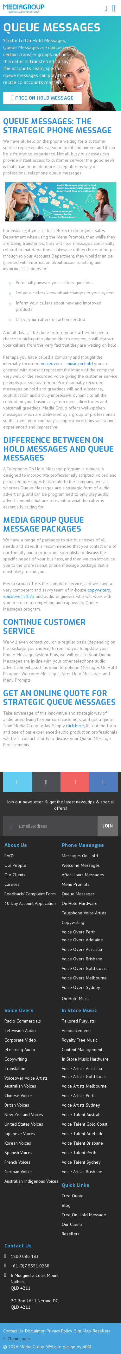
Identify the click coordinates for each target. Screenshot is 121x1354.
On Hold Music (75, 998)
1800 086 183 (25, 1256)
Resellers (71, 1234)
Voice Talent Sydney (81, 1162)
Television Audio (20, 1030)
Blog (66, 1205)
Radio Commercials (22, 1021)
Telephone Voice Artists (84, 913)
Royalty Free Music (79, 1040)
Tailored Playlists (78, 1021)
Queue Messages (78, 894)
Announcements (77, 1030)
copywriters (99, 590)
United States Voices (23, 1124)
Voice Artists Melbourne (84, 1086)
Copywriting (73, 922)
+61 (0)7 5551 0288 (30, 1266)
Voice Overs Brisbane (82, 959)
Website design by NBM (68, 1347)
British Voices (16, 1105)
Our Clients (14, 875)
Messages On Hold (80, 856)
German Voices (18, 1171)
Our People (15, 865)
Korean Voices (17, 1143)
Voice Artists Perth (79, 1095)
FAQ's (9, 856)
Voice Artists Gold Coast (84, 1076)
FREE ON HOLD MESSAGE (42, 98)
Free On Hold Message (84, 1215)
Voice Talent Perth (79, 1152)
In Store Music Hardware (85, 1059)
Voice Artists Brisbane (82, 1171)
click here (75, 726)
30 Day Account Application (30, 903)
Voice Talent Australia (82, 1114)
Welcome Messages (81, 865)
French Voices (17, 1162)
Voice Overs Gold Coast (84, 968)
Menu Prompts (75, 884)
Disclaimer (35, 1331)
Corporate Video (20, 1040)
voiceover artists (19, 596)
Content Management (82, 1049)
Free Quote (73, 1196)
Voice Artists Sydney (81, 1105)
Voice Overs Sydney (81, 987)
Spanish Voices (18, 1152)
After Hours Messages (83, 875)
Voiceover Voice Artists (26, 1078)
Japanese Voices (19, 1133)
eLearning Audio (19, 1049)
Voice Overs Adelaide (82, 940)
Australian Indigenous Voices (31, 1181)
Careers (11, 884)
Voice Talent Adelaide (83, 1133)
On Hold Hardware (80, 903)
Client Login (16, 1339)
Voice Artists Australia (82, 1068)
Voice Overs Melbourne (84, 978)
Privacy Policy (59, 1331)
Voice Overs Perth (79, 932)
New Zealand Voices (23, 1114)
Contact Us (13, 1331)
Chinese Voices (18, 1095)
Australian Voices (20, 1086)
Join (108, 826)
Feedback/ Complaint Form (30, 894)
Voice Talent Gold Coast (84, 1124)
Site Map (82, 1331)
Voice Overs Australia (82, 949)
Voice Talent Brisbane (82, 1143)
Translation (14, 1068)
